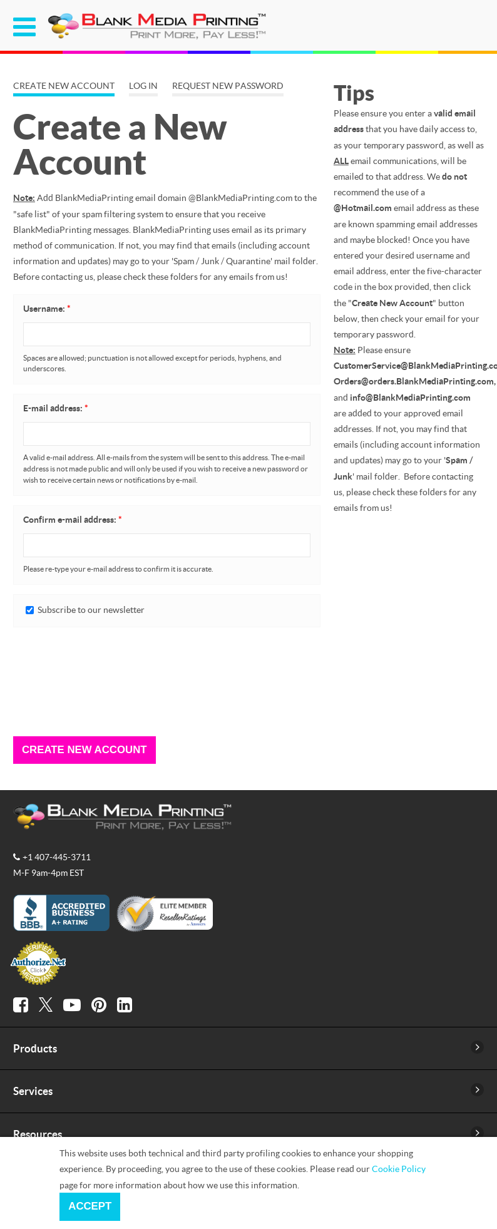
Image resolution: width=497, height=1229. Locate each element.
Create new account (64, 86)
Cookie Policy (399, 1168)
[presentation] (64, 682)
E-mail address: (55, 408)
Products (35, 1048)
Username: (47, 308)
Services (33, 1091)
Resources (37, 1134)
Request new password (228, 86)
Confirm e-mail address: (72, 519)
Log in (143, 86)
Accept (89, 1206)
